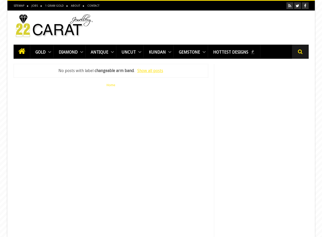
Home (111, 85)
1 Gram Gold (54, 5)
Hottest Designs (233, 52)
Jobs (35, 5)
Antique (99, 52)
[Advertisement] (215, 26)
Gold (40, 52)
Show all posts (150, 70)
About (75, 5)
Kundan (157, 52)
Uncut (128, 52)
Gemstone (189, 52)
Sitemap (19, 5)
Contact (93, 5)
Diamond (68, 52)
